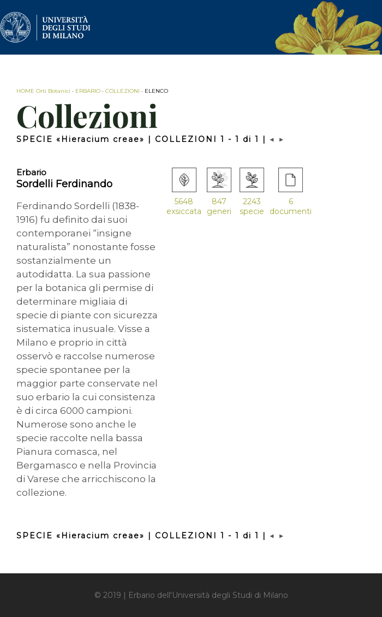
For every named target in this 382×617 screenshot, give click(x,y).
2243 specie (252, 206)
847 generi (219, 206)
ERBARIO (87, 90)
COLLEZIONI (122, 90)
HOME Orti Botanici (43, 90)
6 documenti (291, 206)
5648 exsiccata (183, 206)
